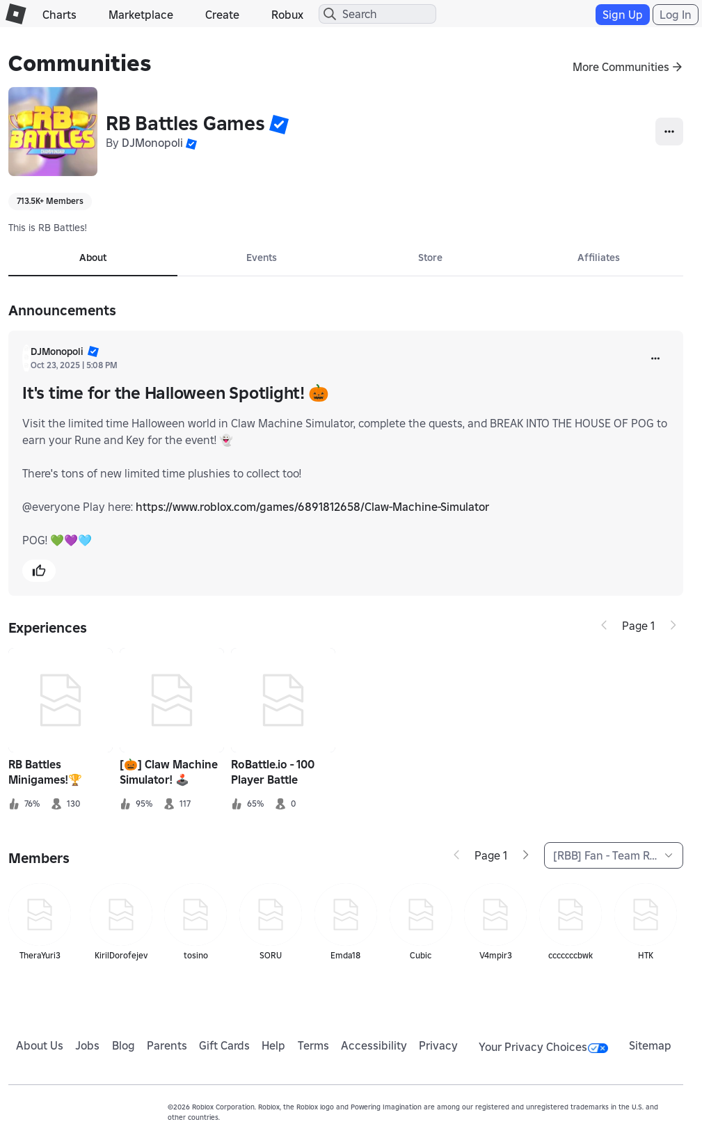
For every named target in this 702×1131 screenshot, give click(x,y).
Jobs (87, 1045)
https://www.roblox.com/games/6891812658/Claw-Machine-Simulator (312, 507)
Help (273, 1045)
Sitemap (650, 1045)
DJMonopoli (152, 143)
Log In (676, 15)
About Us (39, 1045)
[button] (279, 124)
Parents (167, 1045)
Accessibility (374, 1045)
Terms (313, 1045)
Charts (59, 15)
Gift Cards (224, 1045)
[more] (655, 358)
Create (222, 15)
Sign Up (623, 15)
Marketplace (141, 15)
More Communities (621, 66)
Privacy (438, 1045)
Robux (287, 15)
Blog (123, 1045)
